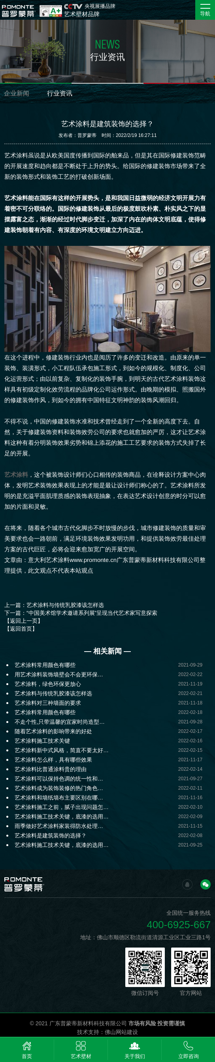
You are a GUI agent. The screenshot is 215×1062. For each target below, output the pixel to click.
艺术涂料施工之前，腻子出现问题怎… (62, 807)
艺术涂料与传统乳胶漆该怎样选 (53, 693)
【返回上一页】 (23, 621)
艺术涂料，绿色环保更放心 (48, 684)
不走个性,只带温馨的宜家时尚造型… (60, 722)
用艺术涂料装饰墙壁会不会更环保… (59, 674)
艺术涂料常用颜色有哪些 (45, 665)
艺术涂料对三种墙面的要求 (48, 703)
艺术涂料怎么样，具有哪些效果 (53, 760)
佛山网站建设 (121, 1032)
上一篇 (54, 605)
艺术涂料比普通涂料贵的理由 (51, 769)
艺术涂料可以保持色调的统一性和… (59, 778)
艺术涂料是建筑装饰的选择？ (51, 835)
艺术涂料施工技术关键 (42, 741)
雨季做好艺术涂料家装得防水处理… (59, 826)
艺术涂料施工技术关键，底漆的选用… (62, 816)
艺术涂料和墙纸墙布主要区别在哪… (59, 797)
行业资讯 (59, 93)
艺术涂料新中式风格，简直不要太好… (62, 750)
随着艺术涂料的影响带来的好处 (53, 731)
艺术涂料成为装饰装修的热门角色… (59, 788)
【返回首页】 (21, 629)
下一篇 (80, 613)
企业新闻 (16, 93)
